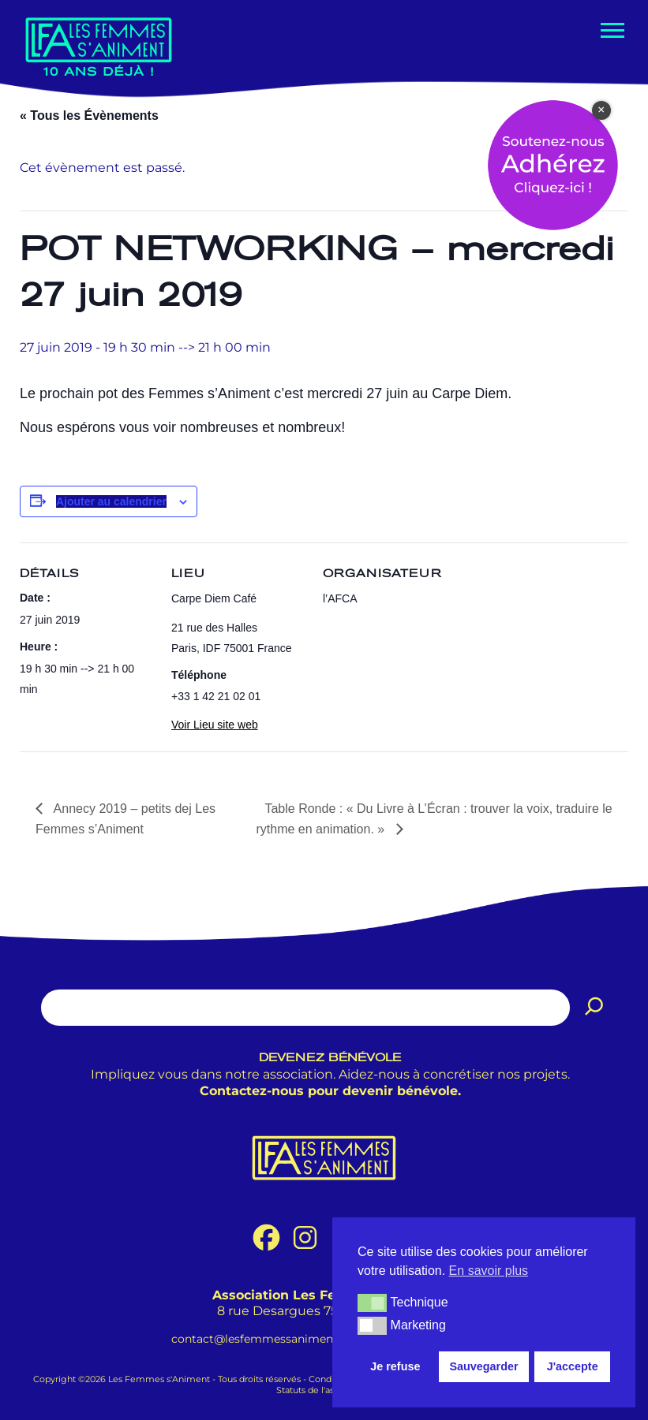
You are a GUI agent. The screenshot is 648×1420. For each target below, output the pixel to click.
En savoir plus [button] (489, 1270)
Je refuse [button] (395, 1366)
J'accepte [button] (572, 1366)
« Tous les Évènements (89, 115)
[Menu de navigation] (611, 30)
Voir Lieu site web (214, 724)
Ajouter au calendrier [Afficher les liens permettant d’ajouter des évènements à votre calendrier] (111, 501)
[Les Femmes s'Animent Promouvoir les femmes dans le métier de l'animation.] (99, 45)
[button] (372, 1302)
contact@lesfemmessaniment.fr (260, 1339)
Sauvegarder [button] (483, 1366)
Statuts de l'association (324, 1390)
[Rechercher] (594, 1007)
